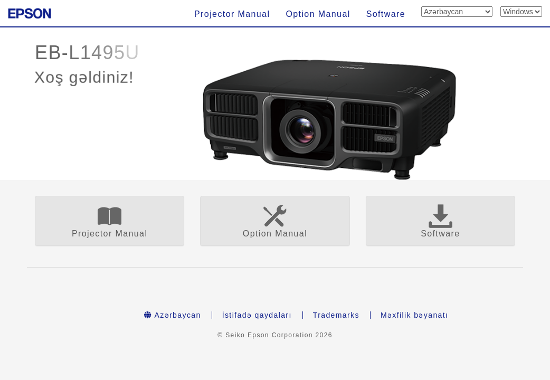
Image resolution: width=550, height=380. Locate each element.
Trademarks (336, 315)
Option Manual (318, 14)
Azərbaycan (172, 315)
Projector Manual (232, 14)
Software (385, 14)
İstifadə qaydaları (257, 315)
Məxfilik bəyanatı (415, 315)
